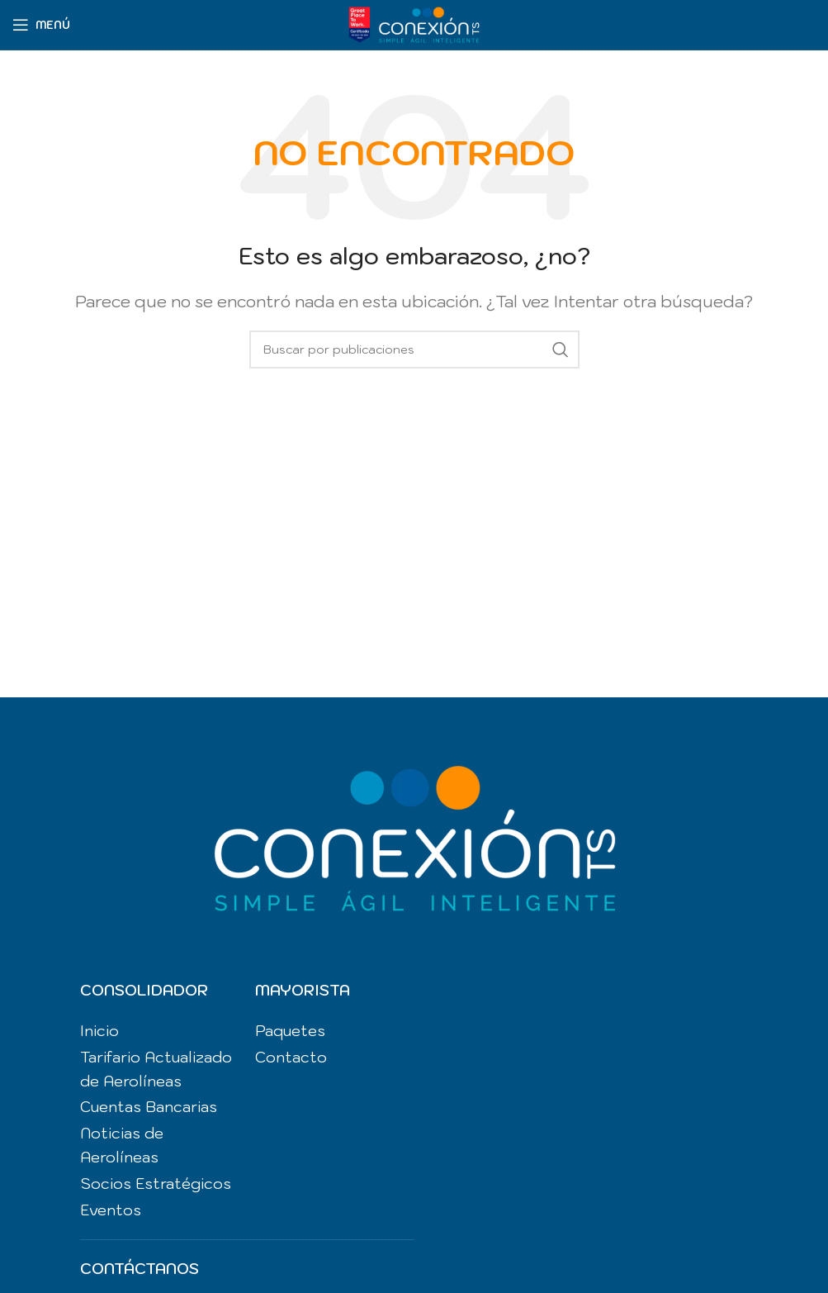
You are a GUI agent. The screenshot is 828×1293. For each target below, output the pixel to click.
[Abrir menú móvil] (41, 24)
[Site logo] (414, 22)
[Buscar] (414, 349)
